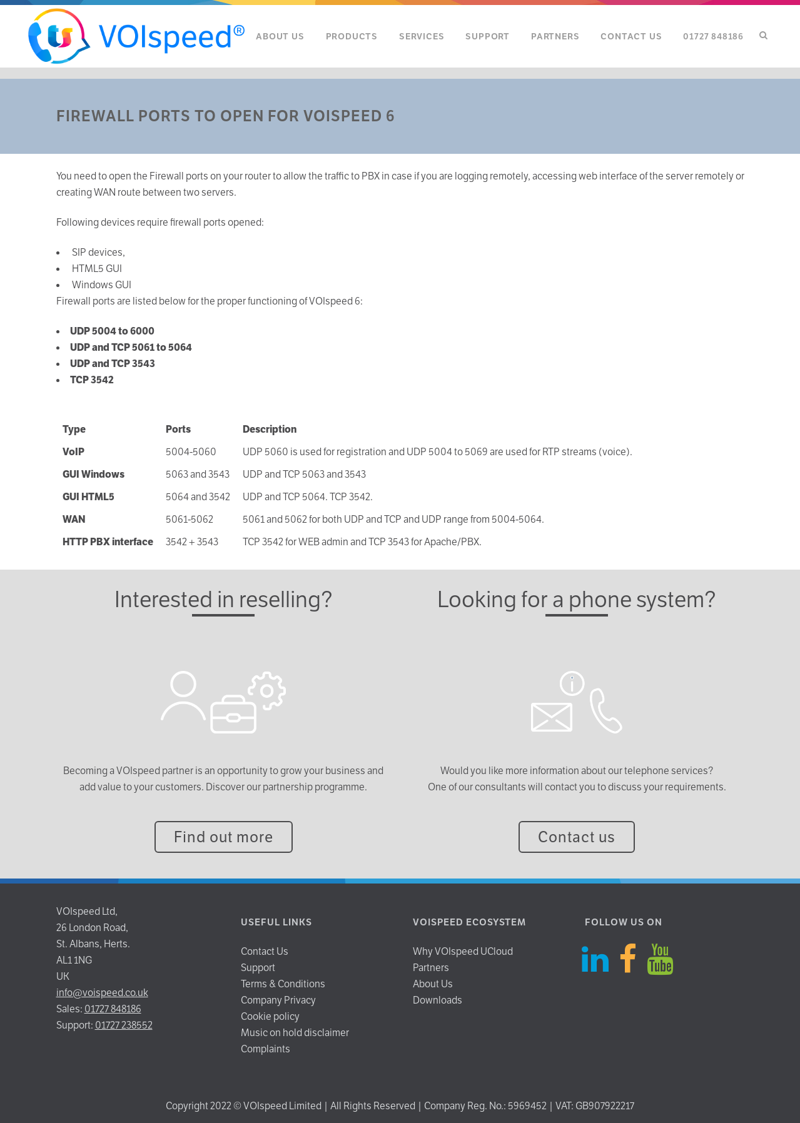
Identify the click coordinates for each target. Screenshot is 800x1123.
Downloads (437, 1000)
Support (258, 967)
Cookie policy (270, 1016)
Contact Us (264, 951)
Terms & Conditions (283, 983)
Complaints (265, 1048)
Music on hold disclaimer (295, 1032)
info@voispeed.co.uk (102, 992)
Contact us (576, 837)
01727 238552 (124, 1025)
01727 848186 (112, 1008)
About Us (433, 983)
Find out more (223, 837)
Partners (431, 967)
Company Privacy (278, 1000)
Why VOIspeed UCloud (463, 951)
